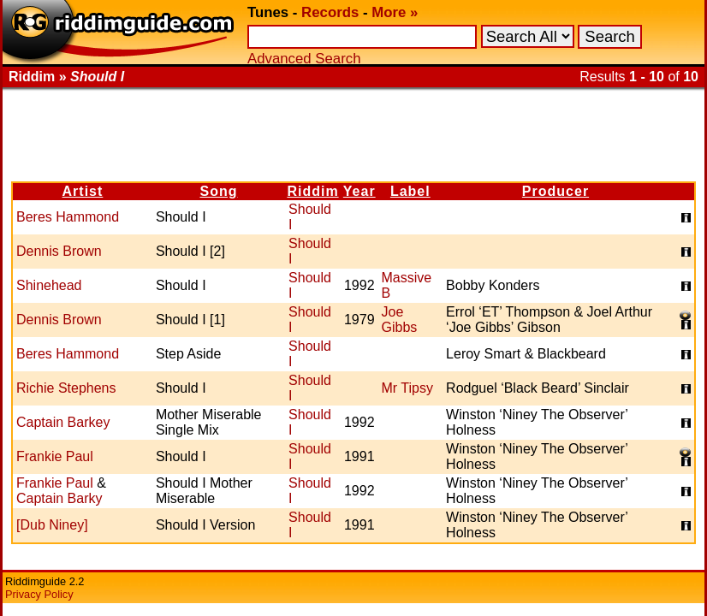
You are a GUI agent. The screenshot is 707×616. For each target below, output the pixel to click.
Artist (83, 191)
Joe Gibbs (400, 320)
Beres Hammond (67, 217)
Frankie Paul (54, 456)
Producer (555, 191)
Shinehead (49, 285)
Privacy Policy (39, 594)
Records (330, 12)
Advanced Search (303, 58)
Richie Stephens (66, 388)
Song (218, 191)
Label (410, 191)
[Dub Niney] (52, 525)
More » (394, 12)
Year (359, 191)
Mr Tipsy (407, 388)
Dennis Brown (59, 251)
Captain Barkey (63, 422)
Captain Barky (59, 498)
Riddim (312, 191)
